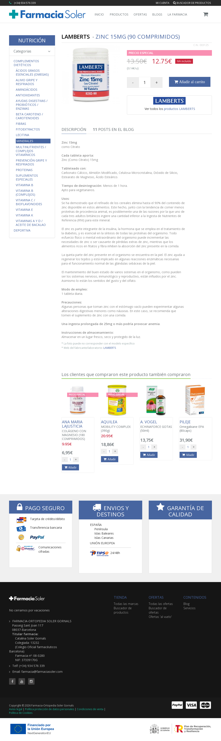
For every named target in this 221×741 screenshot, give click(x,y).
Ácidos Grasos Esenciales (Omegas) (32, 72)
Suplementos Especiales (27, 177)
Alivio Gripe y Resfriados (26, 82)
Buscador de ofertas (158, 610)
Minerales (24, 141)
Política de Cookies (20, 713)
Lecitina (22, 135)
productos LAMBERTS (179, 109)
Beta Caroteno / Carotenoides (29, 116)
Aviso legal (15, 709)
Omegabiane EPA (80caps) (196, 426)
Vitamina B (24, 185)
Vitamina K (24, 215)
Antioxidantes (28, 95)
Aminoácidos (26, 90)
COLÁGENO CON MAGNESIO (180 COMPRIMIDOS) (78, 430)
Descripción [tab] (74, 129)
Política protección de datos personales (49, 709)
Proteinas (24, 170)
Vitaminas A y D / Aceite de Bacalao (31, 223)
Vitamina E (24, 210)
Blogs (157, 14)
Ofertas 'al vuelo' (160, 617)
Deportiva (22, 230)
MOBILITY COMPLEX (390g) (117, 426)
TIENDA (120, 597)
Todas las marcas (126, 604)
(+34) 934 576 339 (25, 3)
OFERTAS (156, 597)
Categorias (32, 51)
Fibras (21, 124)
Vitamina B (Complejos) (25, 193)
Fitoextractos (28, 129)
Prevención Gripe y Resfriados (31, 162)
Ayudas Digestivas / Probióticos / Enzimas (31, 105)
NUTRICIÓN (32, 40)
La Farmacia (177, 14)
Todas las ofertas (161, 604)
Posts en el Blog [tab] (113, 129)
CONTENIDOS (194, 597)
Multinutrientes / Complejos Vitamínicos (31, 151)
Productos (119, 14)
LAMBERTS (109, 347)
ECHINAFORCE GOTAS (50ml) (156, 426)
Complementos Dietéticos (26, 63)
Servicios (189, 608)
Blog (186, 604)
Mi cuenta (162, 3)
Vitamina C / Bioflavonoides (29, 202)
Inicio (99, 14)
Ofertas (140, 14)
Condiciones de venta (90, 709)
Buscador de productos (192, 3)
